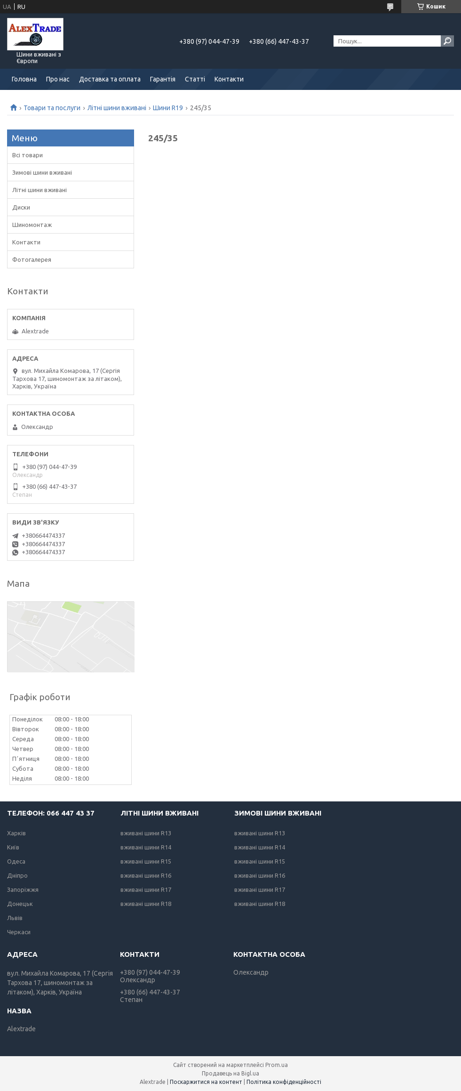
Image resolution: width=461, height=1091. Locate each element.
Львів (15, 917)
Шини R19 (168, 108)
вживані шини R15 (145, 861)
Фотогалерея (31, 259)
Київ (13, 847)
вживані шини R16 (145, 875)
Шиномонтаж (32, 224)
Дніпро (17, 875)
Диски (21, 207)
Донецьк (20, 903)
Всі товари (27, 155)
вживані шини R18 (145, 903)
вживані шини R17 (145, 889)
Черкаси (19, 932)
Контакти (229, 79)
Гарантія (162, 79)
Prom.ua (276, 1065)
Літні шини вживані (116, 108)
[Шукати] (447, 41)
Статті (195, 79)
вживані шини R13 (145, 833)
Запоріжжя (23, 889)
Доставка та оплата (110, 79)
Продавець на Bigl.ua (230, 1073)
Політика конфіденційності (283, 1082)
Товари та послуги (52, 108)
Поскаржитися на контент (206, 1082)
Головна (24, 79)
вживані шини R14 (145, 847)
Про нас (58, 79)
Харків (16, 833)
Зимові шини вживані (42, 172)
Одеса (16, 861)
